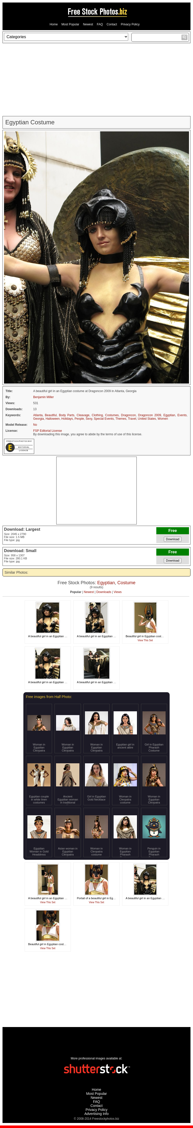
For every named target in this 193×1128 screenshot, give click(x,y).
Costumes (112, 415)
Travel (132, 418)
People (79, 418)
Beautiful (51, 415)
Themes (120, 418)
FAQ (100, 24)
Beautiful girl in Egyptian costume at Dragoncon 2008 (158, 636)
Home (54, 24)
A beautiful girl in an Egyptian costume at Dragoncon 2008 (63, 898)
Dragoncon (128, 415)
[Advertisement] (96, 79)
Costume (126, 582)
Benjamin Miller (43, 397)
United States (147, 418)
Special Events (104, 418)
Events (182, 415)
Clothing (97, 415)
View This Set (145, 640)
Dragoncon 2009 (149, 415)
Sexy (89, 418)
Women (163, 418)
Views (118, 592)
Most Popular (70, 24)
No (35, 424)
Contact (112, 24)
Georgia (38, 418)
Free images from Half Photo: (49, 697)
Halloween (52, 418)
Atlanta (37, 415)
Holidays (67, 418)
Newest (88, 24)
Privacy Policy (130, 24)
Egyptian (169, 415)
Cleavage (83, 415)
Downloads (103, 592)
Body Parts (66, 415)
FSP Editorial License (47, 431)
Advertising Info (96, 1114)
